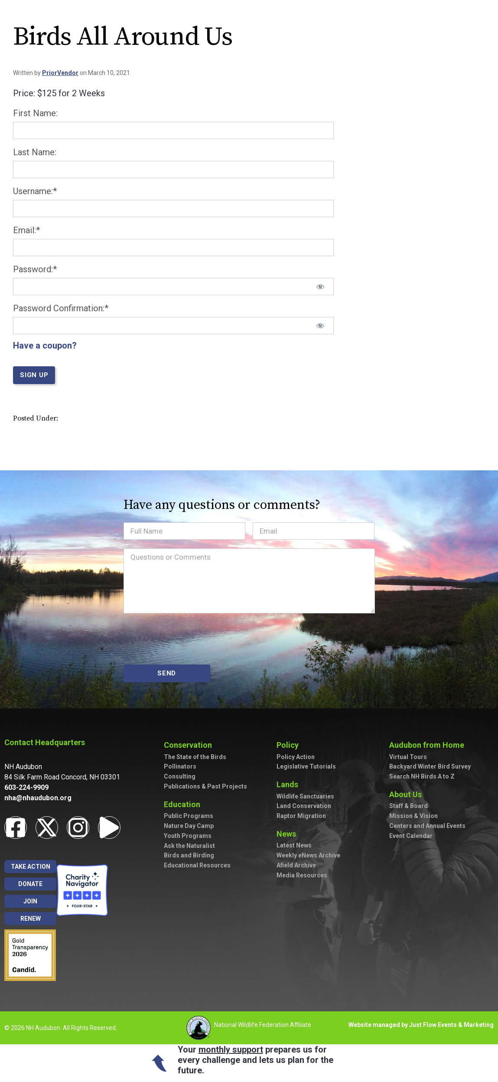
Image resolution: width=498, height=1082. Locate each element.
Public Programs (188, 815)
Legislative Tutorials (306, 766)
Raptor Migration (301, 815)
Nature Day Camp (189, 825)
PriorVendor (60, 72)
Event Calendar (411, 835)
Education (184, 804)
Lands (290, 784)
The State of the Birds (195, 756)
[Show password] (320, 286)
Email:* (26, 230)
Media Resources (302, 875)
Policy (290, 745)
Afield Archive (296, 865)
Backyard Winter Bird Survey (430, 766)
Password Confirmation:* (60, 308)
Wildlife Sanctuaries (305, 796)
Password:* (35, 269)
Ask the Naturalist (189, 845)
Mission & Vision (413, 815)
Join (30, 901)
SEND (166, 673)
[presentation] (189, 639)
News (288, 833)
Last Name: (34, 152)
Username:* (35, 191)
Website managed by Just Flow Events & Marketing (421, 1024)
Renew (30, 918)
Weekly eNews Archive (308, 855)
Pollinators (180, 766)
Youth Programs (188, 835)
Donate (30, 883)
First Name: (35, 113)
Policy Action (296, 756)
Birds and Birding (189, 855)
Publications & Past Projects (205, 786)
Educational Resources (197, 865)
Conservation (190, 745)
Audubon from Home (429, 745)
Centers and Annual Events (427, 825)
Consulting (179, 776)
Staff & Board (408, 805)
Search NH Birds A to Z (422, 776)
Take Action (30, 866)
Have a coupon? (45, 345)
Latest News (294, 845)
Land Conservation (304, 805)
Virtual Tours (408, 756)
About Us (407, 794)
